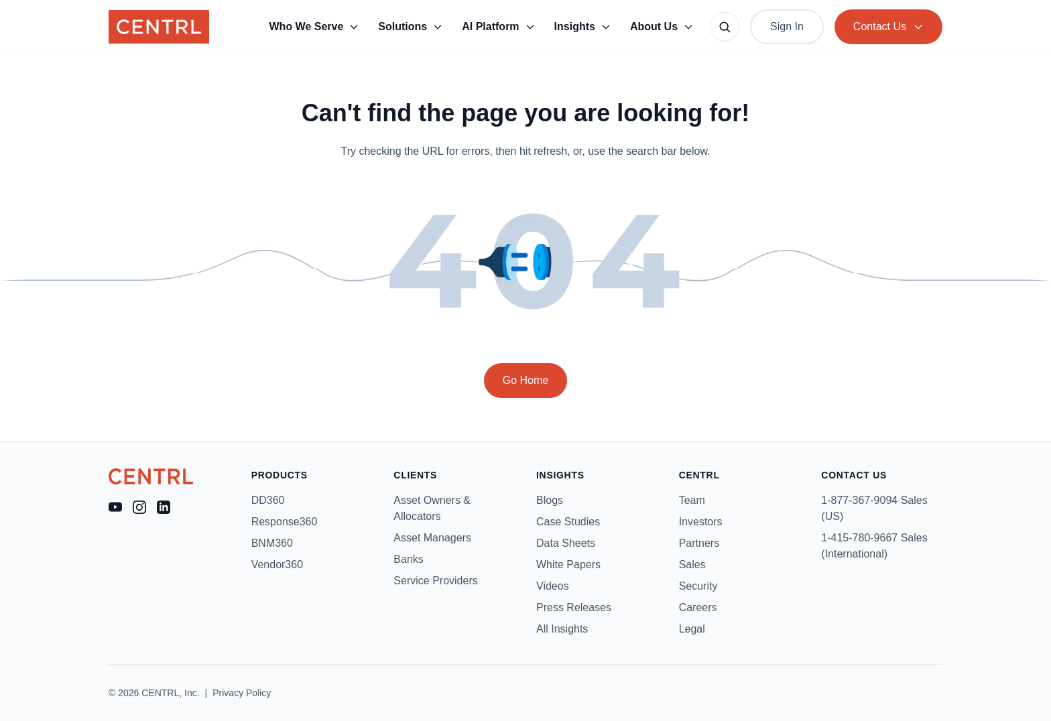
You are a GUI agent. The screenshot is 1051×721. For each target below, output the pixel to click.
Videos (552, 586)
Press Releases (573, 607)
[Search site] (724, 27)
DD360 (268, 500)
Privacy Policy (241, 692)
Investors (701, 521)
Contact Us (888, 26)
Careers (698, 607)
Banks (408, 559)
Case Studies (568, 521)
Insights (582, 26)
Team (692, 500)
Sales (692, 564)
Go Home (525, 380)
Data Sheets (565, 543)
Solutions (410, 26)
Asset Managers (432, 537)
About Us (662, 26)
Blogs (549, 500)
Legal (692, 629)
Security (698, 586)
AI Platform (498, 26)
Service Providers (435, 580)
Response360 (284, 521)
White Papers (568, 564)
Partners (699, 543)
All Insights (562, 629)
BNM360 (272, 543)
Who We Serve (314, 26)
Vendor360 (277, 564)
